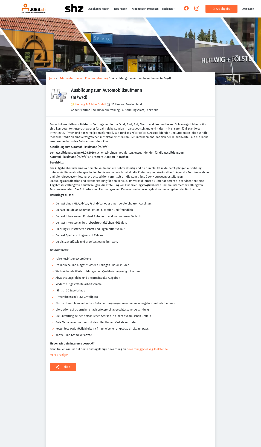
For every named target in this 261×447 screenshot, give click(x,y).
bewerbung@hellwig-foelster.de (147, 349)
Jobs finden (120, 8)
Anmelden (248, 8)
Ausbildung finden (98, 8)
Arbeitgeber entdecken (145, 8)
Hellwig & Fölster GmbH (90, 104)
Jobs (52, 78)
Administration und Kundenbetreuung (84, 78)
